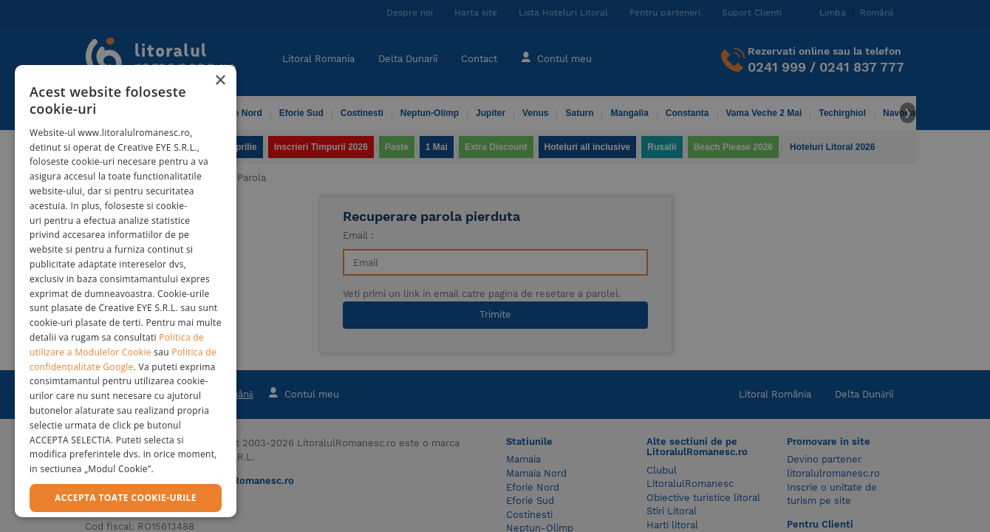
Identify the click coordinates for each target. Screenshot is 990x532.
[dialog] (125, 291)
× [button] (219, 80)
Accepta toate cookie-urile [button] (126, 497)
